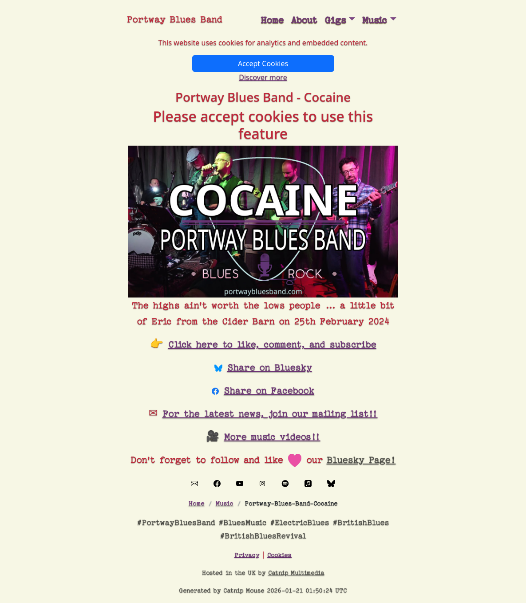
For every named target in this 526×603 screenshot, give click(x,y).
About (304, 20)
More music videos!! (272, 436)
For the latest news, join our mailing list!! (270, 413)
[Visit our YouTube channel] (239, 483)
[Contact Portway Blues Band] (194, 483)
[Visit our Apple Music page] (308, 483)
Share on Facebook (269, 390)
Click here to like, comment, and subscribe (272, 344)
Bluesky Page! (361, 460)
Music (224, 503)
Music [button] (374, 20)
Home (272, 20)
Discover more (263, 77)
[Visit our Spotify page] (285, 483)
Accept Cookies (263, 63)
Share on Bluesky (269, 367)
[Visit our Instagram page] (262, 483)
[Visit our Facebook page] (217, 483)
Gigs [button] (335, 20)
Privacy (246, 555)
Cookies (279, 555)
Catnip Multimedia (296, 572)
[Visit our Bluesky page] (331, 483)
